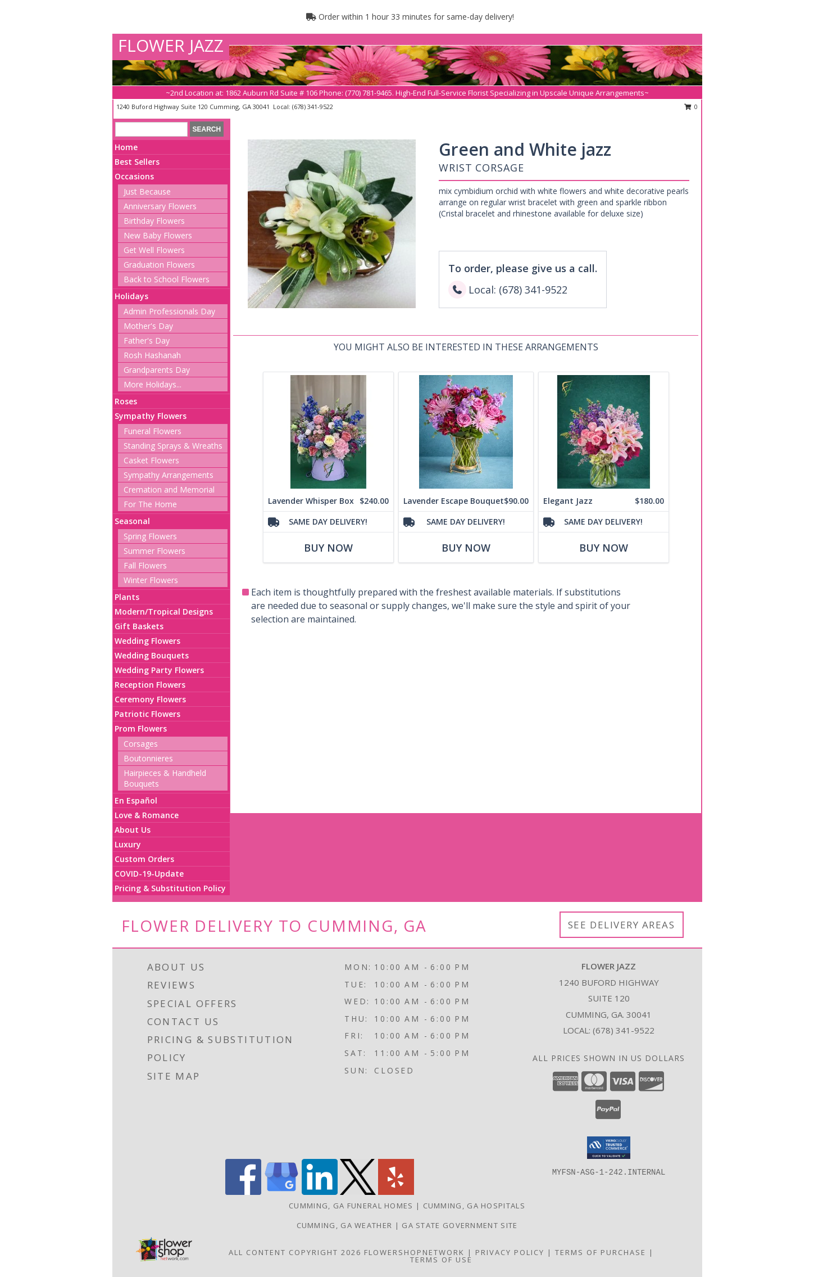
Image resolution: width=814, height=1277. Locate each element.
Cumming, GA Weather (345, 1225)
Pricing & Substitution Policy (170, 888)
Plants (127, 597)
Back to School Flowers (167, 279)
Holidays (131, 296)
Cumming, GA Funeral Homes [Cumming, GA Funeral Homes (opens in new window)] (351, 1206)
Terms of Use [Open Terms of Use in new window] (441, 1260)
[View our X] (358, 1191)
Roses (126, 401)
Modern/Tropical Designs (164, 611)
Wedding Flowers (147, 640)
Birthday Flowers (154, 220)
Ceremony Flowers (150, 699)
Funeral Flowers (152, 431)
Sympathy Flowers (151, 415)
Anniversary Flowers (160, 206)
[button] (608, 1147)
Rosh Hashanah (152, 355)
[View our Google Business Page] (281, 1191)
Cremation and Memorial (169, 489)
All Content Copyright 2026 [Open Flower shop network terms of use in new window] (295, 1252)
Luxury (128, 844)
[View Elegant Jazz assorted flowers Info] (603, 431)
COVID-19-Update (149, 873)
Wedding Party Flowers (159, 670)
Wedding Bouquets (152, 655)
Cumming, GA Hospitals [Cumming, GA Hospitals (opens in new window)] (474, 1206)
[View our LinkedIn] (320, 1191)
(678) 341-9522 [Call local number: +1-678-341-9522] (312, 106)
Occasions (134, 176)
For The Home (150, 504)
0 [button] (691, 106)
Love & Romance (147, 815)
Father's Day (147, 340)
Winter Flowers (151, 580)
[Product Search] (151, 129)
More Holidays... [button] (152, 384)
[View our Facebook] (243, 1191)
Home (126, 147)
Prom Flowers (141, 728)
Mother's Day (148, 326)
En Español (136, 800)
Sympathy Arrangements (168, 475)
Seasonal (132, 521)
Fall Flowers (145, 565)
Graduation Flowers (159, 264)
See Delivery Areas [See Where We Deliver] (621, 924)
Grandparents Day (157, 369)
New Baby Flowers (158, 235)
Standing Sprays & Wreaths (173, 445)
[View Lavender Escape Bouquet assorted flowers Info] (465, 431)
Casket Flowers (151, 460)
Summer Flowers (154, 550)
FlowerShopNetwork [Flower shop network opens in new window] (414, 1252)
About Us (133, 829)
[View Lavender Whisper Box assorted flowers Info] (328, 431)
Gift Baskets (139, 626)
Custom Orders (144, 859)
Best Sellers (137, 161)
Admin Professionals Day (169, 311)
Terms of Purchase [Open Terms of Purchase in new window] (600, 1252)
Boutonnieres (148, 758)
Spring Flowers (150, 536)
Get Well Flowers (154, 250)
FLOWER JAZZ (171, 45)
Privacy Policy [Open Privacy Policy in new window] (509, 1252)
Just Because (147, 191)
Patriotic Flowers (147, 714)
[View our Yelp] (396, 1191)
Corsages (141, 743)
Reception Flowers (150, 684)
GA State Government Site (459, 1225)
